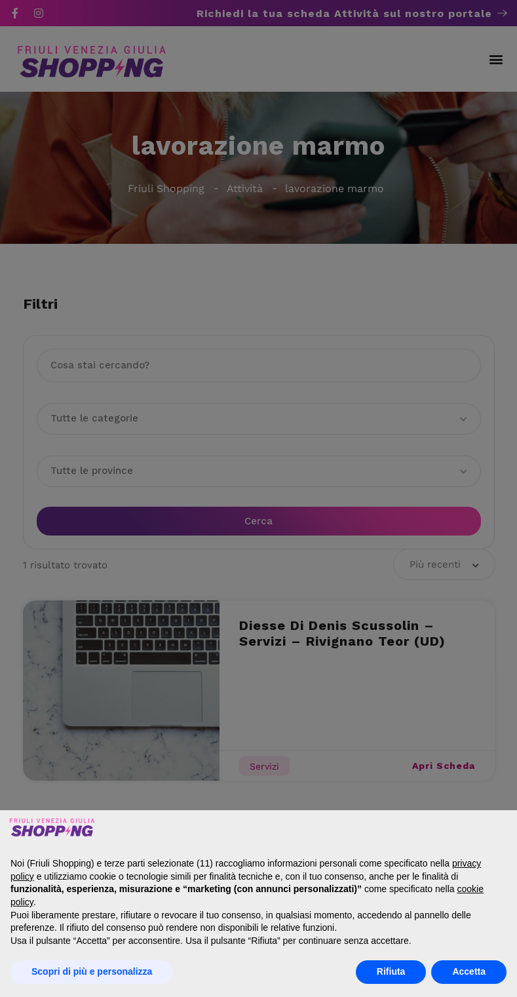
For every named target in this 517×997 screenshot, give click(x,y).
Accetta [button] (469, 971)
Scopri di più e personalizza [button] (91, 971)
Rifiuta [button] (391, 971)
